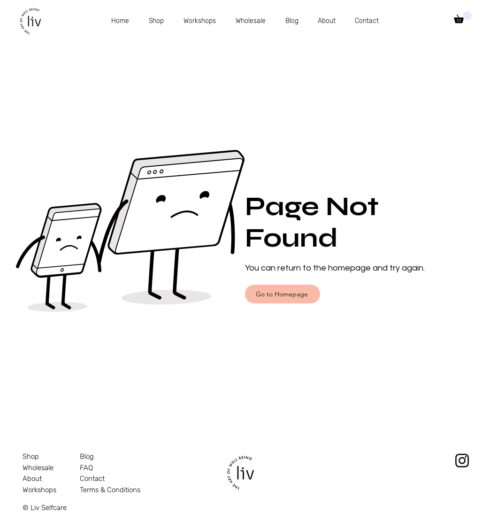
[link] (463, 17)
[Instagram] (462, 460)
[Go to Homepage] (282, 294)
